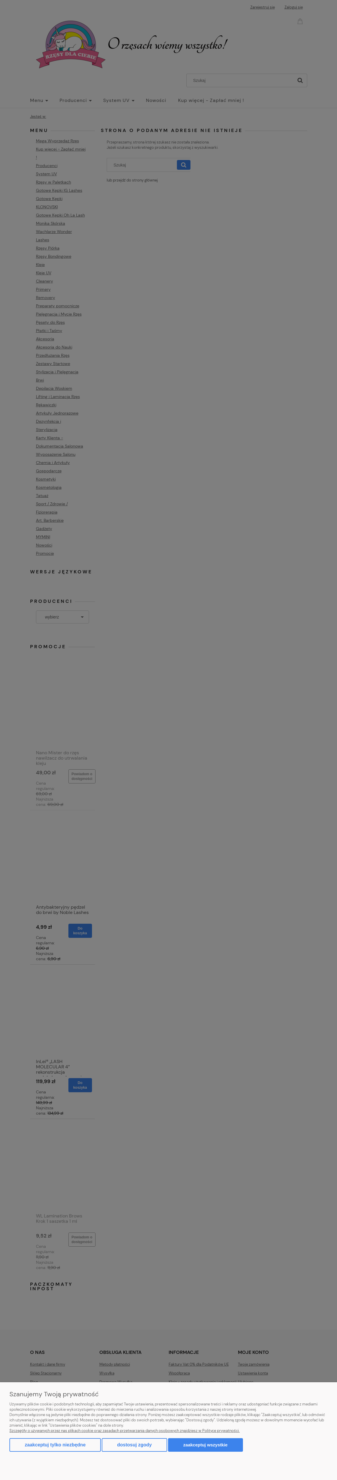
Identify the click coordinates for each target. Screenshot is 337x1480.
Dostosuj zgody (134, 1444)
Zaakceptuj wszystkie (205, 1444)
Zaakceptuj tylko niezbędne (55, 1444)
